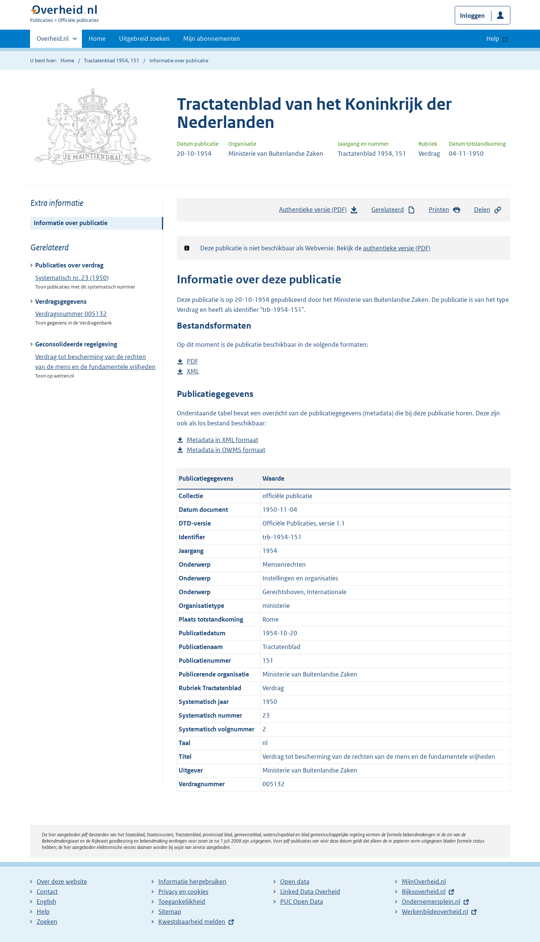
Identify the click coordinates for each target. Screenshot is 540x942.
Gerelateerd (393, 209)
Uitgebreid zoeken (144, 38)
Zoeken (47, 922)
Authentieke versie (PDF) (318, 211)
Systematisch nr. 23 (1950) (72, 278)
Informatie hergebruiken (192, 881)
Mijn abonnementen (211, 38)
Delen (488, 209)
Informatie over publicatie (70, 223)
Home (97, 38)
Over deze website (62, 881)
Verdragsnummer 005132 (71, 314)
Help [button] (492, 38)
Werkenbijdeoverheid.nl (435, 912)
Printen (445, 209)
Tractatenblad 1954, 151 (111, 60)
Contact (47, 891)
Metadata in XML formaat (222, 440)
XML (193, 371)
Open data (294, 881)
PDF (192, 361)
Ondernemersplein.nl (431, 901)
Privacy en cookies (183, 891)
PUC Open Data (301, 901)
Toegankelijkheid (181, 901)
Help (43, 912)
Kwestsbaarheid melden (191, 922)
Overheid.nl (53, 41)
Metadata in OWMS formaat (226, 450)
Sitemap (169, 912)
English (46, 901)
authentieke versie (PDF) (396, 248)
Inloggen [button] (472, 15)
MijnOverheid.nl (424, 881)
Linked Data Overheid (310, 891)
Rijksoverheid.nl (423, 891)
